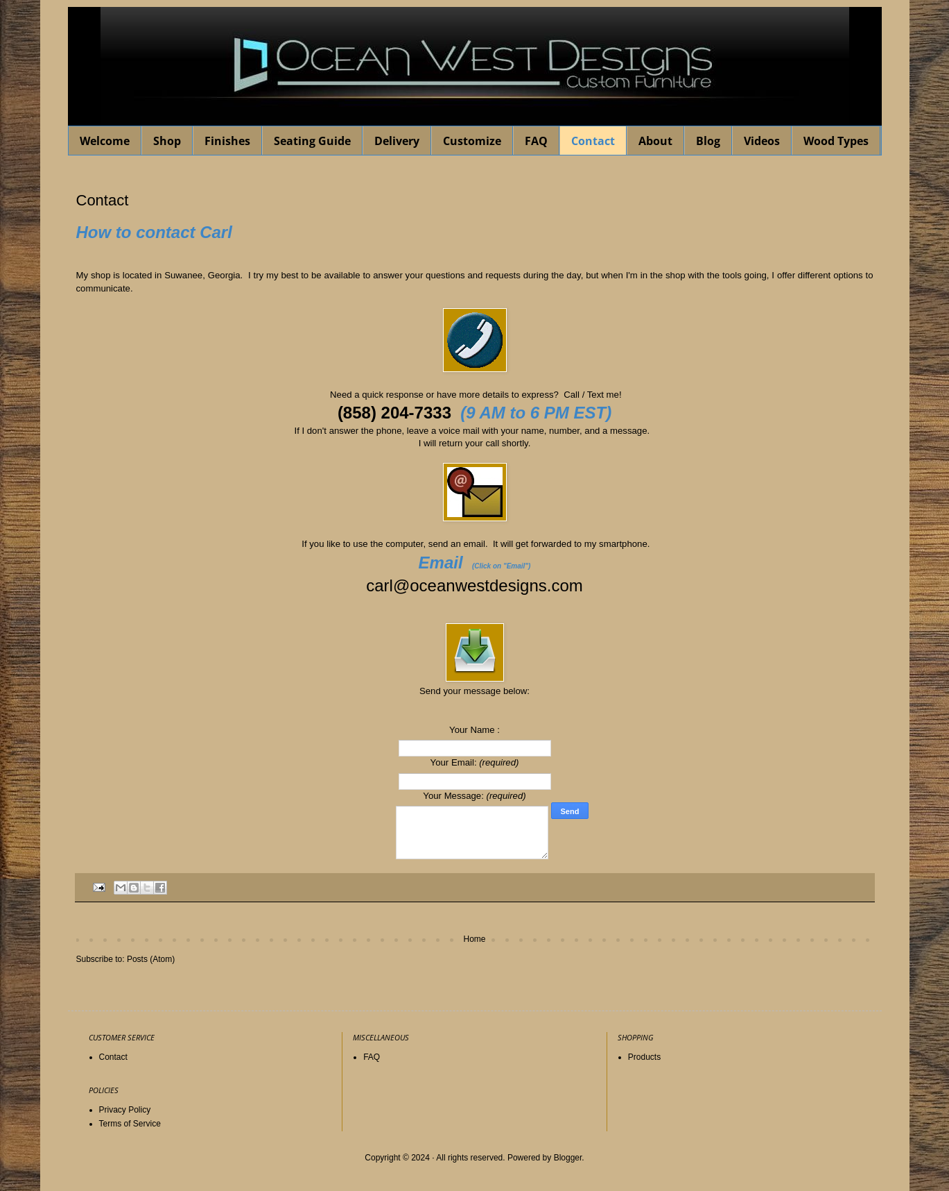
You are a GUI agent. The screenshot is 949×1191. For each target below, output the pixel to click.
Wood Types (836, 141)
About (655, 141)
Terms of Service (130, 1124)
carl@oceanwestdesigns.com (474, 585)
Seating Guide (312, 141)
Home (474, 939)
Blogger (568, 1158)
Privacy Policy (125, 1110)
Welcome (105, 141)
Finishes (227, 141)
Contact (593, 141)
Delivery (396, 141)
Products (644, 1057)
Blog (708, 141)
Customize (472, 141)
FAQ (536, 141)
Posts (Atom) (151, 959)
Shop (167, 141)
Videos (762, 141)
